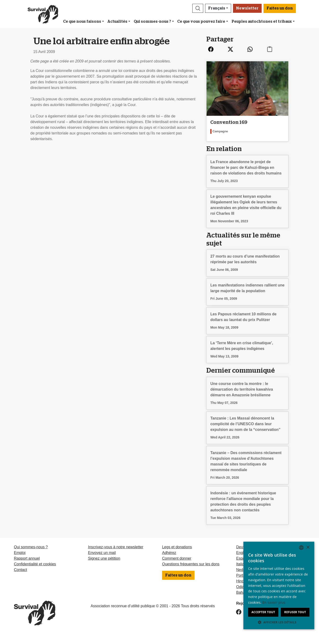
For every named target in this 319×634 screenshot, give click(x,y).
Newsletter (247, 8)
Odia (240, 587)
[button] (197, 8)
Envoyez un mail (102, 553)
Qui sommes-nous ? (152, 21)
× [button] (308, 547)
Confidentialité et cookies (35, 564)
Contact (20, 570)
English (242, 553)
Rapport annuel (27, 558)
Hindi (240, 581)
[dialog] (278, 585)
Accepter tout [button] (263, 612)
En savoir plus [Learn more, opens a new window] (274, 602)
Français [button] (216, 8)
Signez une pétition (104, 558)
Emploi (20, 553)
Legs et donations (177, 547)
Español (243, 558)
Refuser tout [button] (295, 612)
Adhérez (169, 553)
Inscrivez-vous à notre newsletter (115, 547)
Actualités (117, 21)
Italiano (242, 564)
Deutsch (243, 547)
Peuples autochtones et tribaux (262, 21)
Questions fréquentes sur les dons (191, 564)
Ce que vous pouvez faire (201, 21)
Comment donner (176, 558)
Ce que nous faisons (82, 21)
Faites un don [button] (280, 8)
